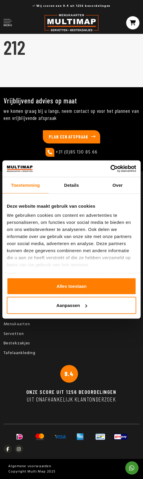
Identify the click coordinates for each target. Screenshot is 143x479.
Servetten (14, 334)
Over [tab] (118, 184)
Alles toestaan (71, 285)
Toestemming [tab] (25, 184)
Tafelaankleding (20, 353)
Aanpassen (71, 305)
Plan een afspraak (68, 136)
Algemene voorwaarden (29, 466)
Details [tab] (71, 184)
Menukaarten (17, 324)
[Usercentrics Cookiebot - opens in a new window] (110, 169)
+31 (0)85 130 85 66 (71, 152)
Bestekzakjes (17, 343)
